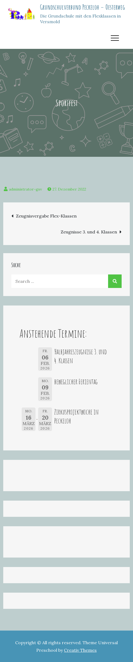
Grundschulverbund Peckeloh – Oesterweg (82, 7)
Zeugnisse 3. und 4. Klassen (89, 232)
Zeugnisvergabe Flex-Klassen (46, 216)
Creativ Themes (80, 650)
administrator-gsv (25, 189)
